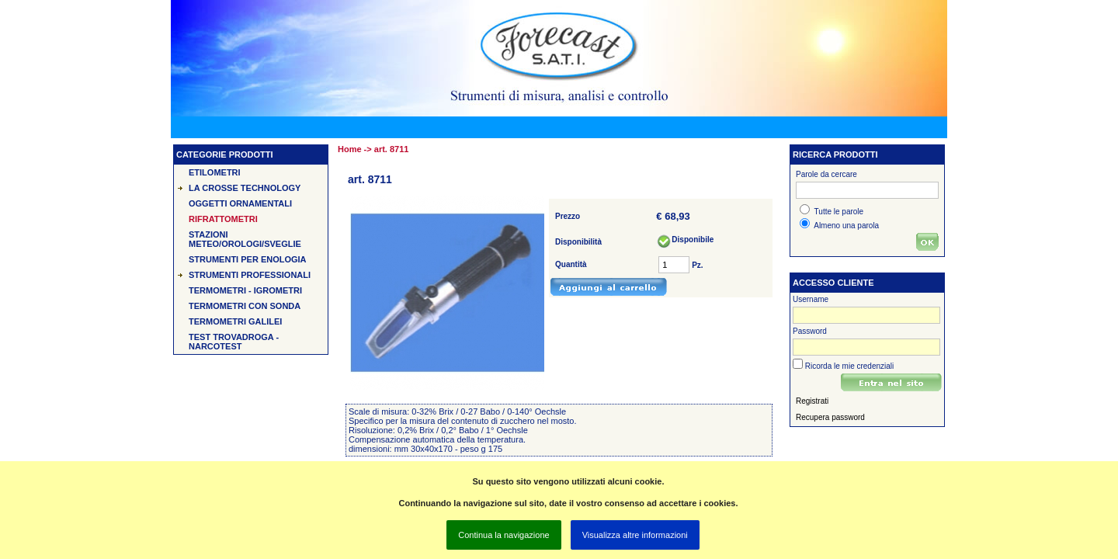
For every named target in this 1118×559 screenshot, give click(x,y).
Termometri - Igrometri (245, 290)
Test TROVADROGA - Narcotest (234, 341)
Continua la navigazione (503, 535)
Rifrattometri (223, 219)
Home (350, 149)
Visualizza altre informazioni (635, 535)
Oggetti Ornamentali (240, 203)
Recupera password (830, 417)
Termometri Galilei (235, 321)
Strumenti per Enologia (248, 259)
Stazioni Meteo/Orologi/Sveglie (245, 239)
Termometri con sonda (244, 306)
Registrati (812, 401)
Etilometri (215, 172)
